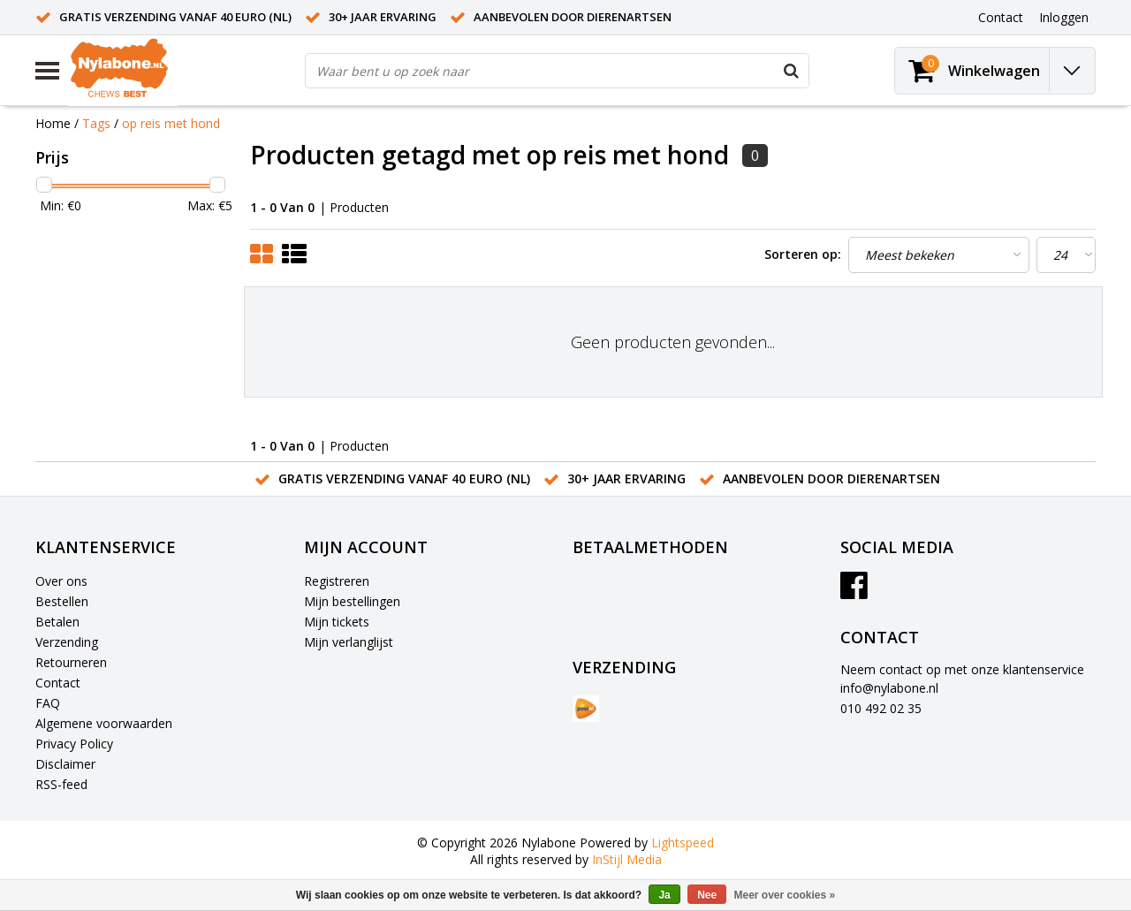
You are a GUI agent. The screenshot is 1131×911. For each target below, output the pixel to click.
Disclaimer (65, 763)
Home (53, 123)
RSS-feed (61, 784)
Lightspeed (682, 842)
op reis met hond (171, 123)
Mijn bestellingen (352, 601)
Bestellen (61, 601)
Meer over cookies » (785, 895)
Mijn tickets (336, 621)
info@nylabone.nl (889, 687)
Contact (57, 682)
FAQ (47, 703)
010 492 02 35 (881, 708)
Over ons (61, 581)
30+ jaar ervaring (382, 17)
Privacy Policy (74, 743)
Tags (96, 123)
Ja (664, 895)
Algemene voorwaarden (103, 723)
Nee (707, 895)
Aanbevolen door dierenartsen (573, 17)
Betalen (57, 621)
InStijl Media (627, 859)
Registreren (336, 581)
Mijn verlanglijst (348, 642)
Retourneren (71, 662)
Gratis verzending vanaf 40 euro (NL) (175, 17)
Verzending (66, 642)
